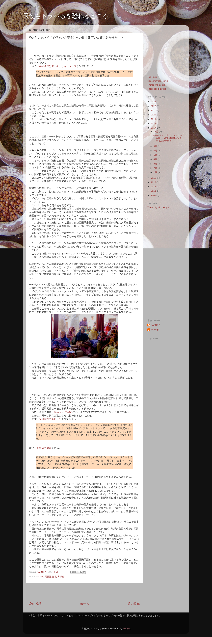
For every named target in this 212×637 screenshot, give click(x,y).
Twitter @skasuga (156, 85)
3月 (156, 163)
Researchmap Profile (157, 81)
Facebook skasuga (156, 89)
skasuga (155, 329)
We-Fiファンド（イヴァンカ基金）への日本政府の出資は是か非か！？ (167, 138)
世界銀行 (59, 576)
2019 (154, 119)
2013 (154, 186)
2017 (154, 128)
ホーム (84, 604)
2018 (154, 123)
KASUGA (155, 325)
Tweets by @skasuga (158, 207)
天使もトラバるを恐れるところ (65, 15)
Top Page (152, 77)
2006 (154, 195)
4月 (156, 159)
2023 (154, 101)
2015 (154, 182)
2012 (154, 191)
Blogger (126, 628)
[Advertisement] (84, 592)
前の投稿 (133, 604)
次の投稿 (35, 604)
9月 (156, 146)
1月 (156, 172)
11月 (156, 131)
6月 (156, 150)
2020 (154, 114)
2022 (154, 106)
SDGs (40, 576)
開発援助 (49, 576)
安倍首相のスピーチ (50, 419)
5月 (156, 155)
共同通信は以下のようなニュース (57, 66)
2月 (156, 168)
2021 (154, 110)
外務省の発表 (44, 448)
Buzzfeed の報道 (63, 412)
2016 (154, 178)
